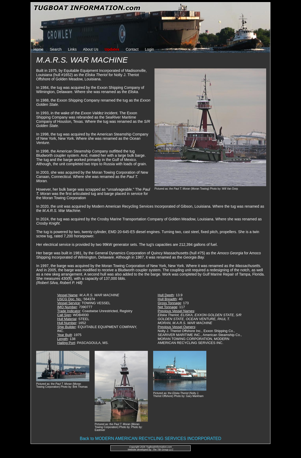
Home (38, 49)
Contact (132, 49)
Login (149, 49)
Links (72, 49)
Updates (112, 49)
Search (55, 49)
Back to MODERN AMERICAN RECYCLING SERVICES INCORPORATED (150, 438)
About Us (90, 49)
